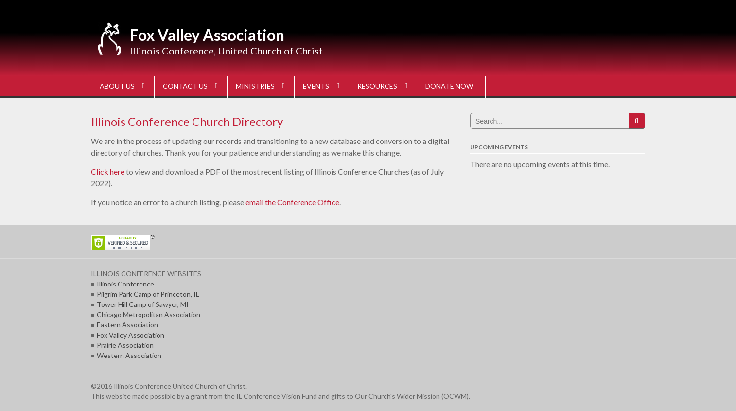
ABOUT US (117, 86)
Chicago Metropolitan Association (148, 314)
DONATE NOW (449, 86)
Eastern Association (127, 325)
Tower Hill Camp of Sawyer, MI (143, 304)
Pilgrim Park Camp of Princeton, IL (148, 294)
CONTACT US (185, 86)
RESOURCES (377, 86)
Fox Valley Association (207, 34)
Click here (107, 171)
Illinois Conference (125, 284)
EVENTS (316, 86)
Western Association (129, 355)
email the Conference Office (292, 202)
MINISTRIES (255, 86)
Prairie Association (125, 345)
